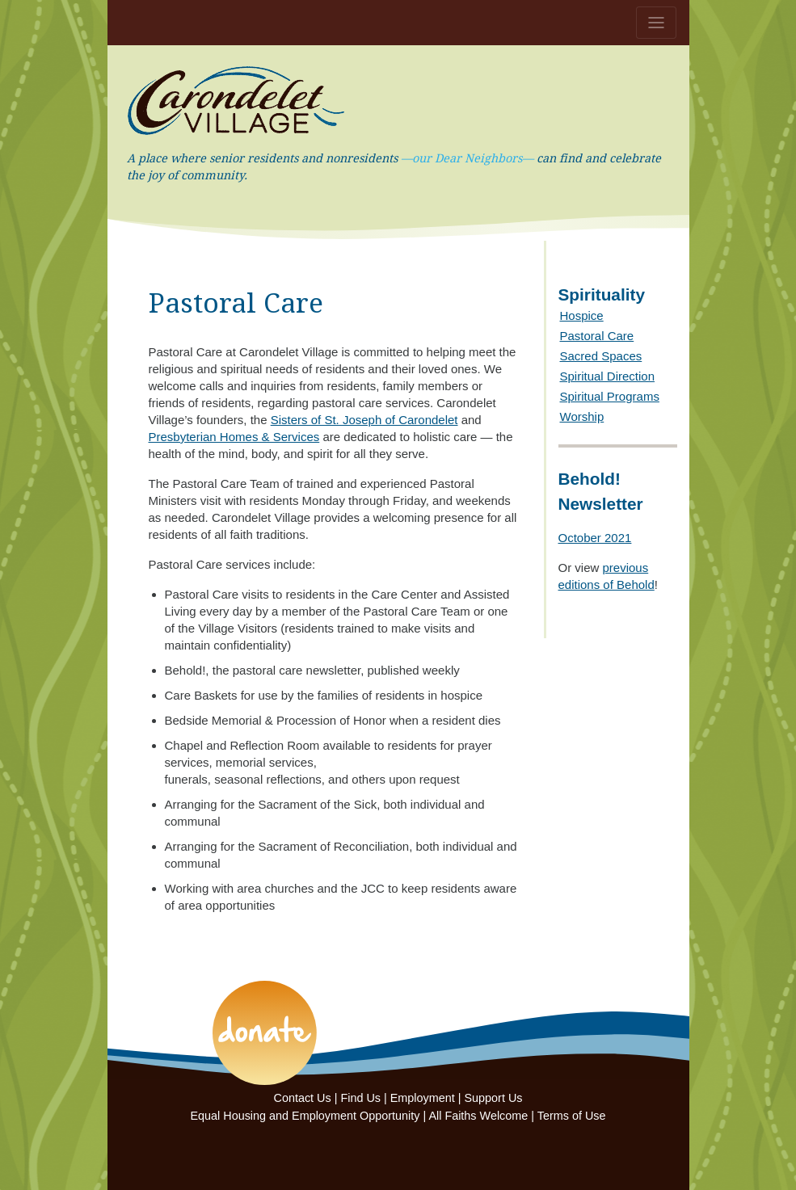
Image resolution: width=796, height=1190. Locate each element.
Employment (422, 1097)
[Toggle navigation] (656, 22)
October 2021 (595, 538)
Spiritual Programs (609, 396)
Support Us (494, 1097)
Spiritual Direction (607, 376)
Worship (582, 416)
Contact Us (302, 1097)
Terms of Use (571, 1115)
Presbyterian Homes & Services (234, 437)
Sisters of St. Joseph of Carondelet (364, 420)
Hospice (582, 315)
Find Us (360, 1097)
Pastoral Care (597, 336)
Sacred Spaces (601, 356)
